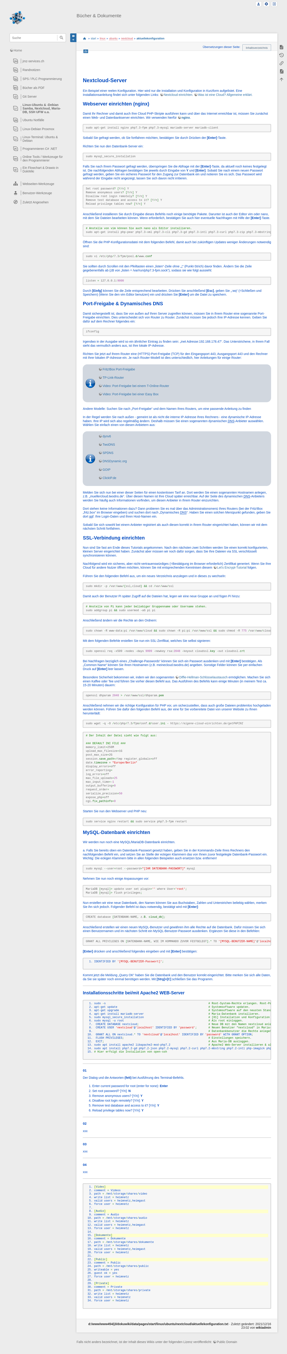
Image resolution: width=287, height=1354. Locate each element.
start (84, 38)
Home (18, 50)
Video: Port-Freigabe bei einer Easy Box (130, 394)
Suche (61, 38)
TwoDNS (108, 444)
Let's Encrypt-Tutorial (232, 567)
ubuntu (113, 38)
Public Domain (227, 1342)
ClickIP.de (109, 478)
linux (102, 38)
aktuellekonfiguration (151, 38)
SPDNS (107, 453)
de (86, 51)
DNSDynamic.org (114, 461)
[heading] (38, 61)
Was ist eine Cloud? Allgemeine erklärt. (225, 95)
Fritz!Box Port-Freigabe (118, 369)
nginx (186, 117)
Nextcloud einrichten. (178, 95)
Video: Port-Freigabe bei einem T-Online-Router (135, 386)
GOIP (106, 469)
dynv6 (106, 436)
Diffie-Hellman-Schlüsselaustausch (203, 677)
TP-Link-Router (113, 377)
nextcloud (127, 38)
